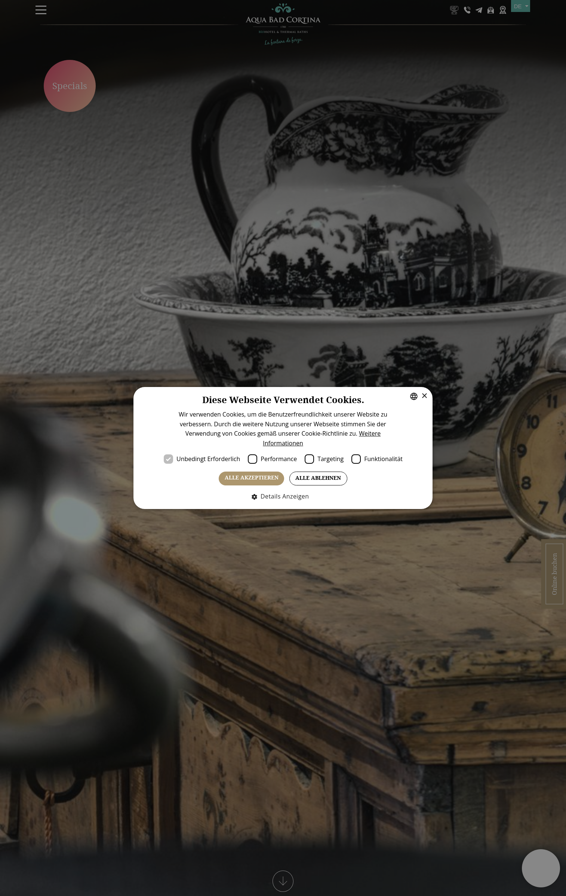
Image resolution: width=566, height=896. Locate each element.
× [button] (424, 396)
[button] (283, 496)
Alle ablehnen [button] (318, 478)
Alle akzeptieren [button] (252, 478)
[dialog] (283, 448)
